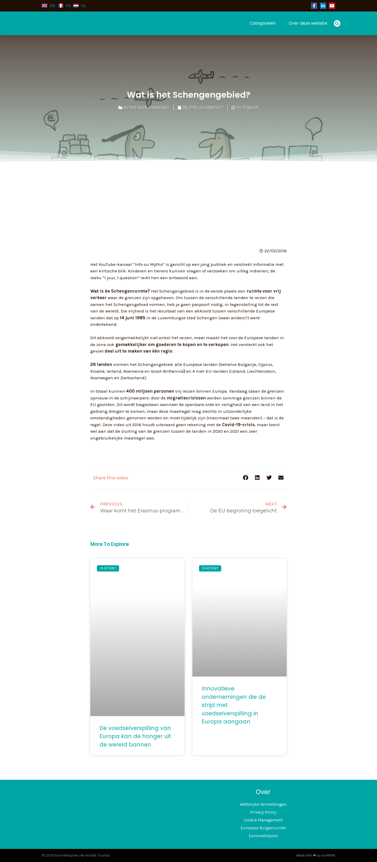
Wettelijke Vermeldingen (263, 804)
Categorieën (263, 23)
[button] (337, 23)
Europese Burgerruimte (263, 827)
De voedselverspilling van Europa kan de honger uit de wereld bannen (135, 736)
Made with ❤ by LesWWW (315, 855)
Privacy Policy (263, 812)
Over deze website (308, 23)
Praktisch (159, 107)
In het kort (135, 107)
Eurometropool (263, 835)
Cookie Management (263, 819)
